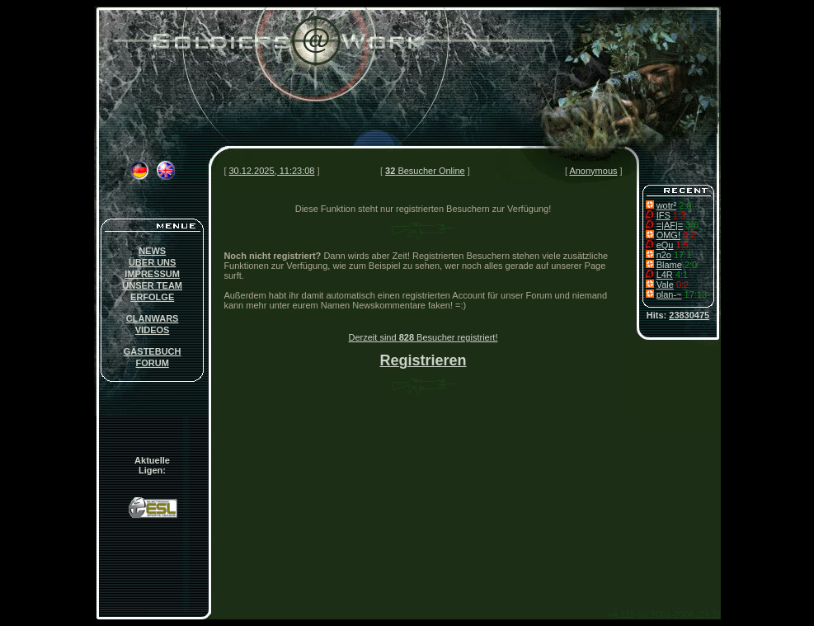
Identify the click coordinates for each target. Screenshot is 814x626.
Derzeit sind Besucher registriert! (423, 337)
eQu (665, 245)
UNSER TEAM (152, 285)
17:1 (682, 255)
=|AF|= (670, 225)
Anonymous (593, 171)
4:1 (681, 275)
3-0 (692, 225)
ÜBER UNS (152, 262)
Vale (665, 284)
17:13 (696, 294)
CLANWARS (152, 318)
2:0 (685, 205)
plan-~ (669, 294)
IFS (663, 215)
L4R (664, 275)
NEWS (152, 251)
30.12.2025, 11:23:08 (272, 171)
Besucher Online (425, 171)
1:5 (681, 245)
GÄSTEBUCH (152, 351)
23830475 (689, 315)
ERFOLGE (152, 297)
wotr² (666, 205)
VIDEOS (152, 330)
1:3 (679, 215)
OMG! (668, 235)
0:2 (689, 235)
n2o (663, 255)
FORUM (151, 363)
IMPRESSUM (152, 274)
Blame (669, 265)
